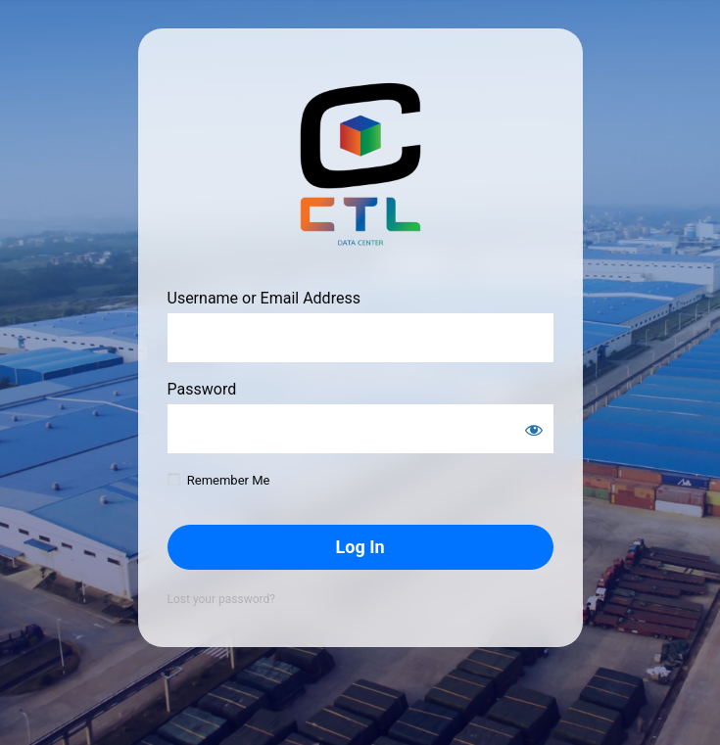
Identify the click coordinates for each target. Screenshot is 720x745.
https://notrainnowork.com (360, 165)
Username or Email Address (264, 298)
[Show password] (533, 429)
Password (202, 389)
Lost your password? (221, 599)
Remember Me (228, 480)
